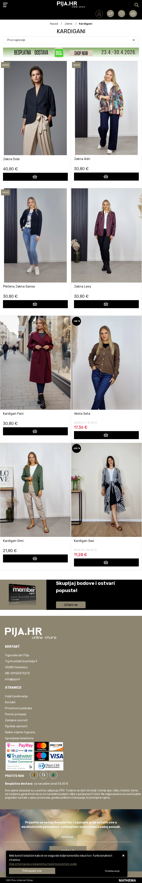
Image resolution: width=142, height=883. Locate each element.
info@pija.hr (12, 679)
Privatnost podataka (18, 708)
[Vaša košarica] (133, 13)
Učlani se (71, 605)
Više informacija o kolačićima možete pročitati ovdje (43, 864)
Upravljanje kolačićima (19, 738)
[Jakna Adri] (106, 177)
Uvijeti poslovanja (16, 696)
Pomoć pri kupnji (15, 714)
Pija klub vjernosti (16, 726)
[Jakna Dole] (35, 177)
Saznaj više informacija (71, 596)
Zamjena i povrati (16, 720)
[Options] (112, 871)
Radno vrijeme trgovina (20, 732)
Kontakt (10, 702)
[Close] (32, 871)
